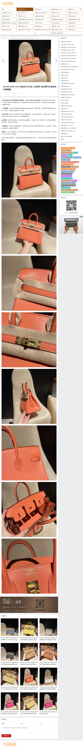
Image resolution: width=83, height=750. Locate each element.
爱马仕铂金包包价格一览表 (67, 192)
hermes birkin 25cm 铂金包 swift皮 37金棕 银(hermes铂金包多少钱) (48, 664)
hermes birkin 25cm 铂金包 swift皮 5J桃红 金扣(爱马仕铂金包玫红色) (9, 713)
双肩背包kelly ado (39, 19)
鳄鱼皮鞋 (75, 153)
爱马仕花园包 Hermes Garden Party (69, 67)
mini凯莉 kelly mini (6, 12)
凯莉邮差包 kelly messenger (9, 23)
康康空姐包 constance (56, 9)
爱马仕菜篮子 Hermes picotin (68, 69)
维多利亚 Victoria (55, 26)
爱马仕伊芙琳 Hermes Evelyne (68, 61)
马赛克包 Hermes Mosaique (67, 122)
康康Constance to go (56, 30)
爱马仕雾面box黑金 (66, 166)
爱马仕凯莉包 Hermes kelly (67, 44)
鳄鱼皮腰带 (64, 155)
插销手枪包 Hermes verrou (67, 111)
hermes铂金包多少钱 (66, 176)
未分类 (62, 139)
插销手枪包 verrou (23, 26)
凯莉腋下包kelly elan (23, 23)
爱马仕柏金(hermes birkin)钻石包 (69, 190)
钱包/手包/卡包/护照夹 (57, 33)
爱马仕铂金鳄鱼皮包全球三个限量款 (70, 162)
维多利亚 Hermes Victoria (67, 117)
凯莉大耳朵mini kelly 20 (41, 13)
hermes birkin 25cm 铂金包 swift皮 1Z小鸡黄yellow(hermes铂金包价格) (29, 713)
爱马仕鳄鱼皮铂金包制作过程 (68, 185)
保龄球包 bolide (5, 16)
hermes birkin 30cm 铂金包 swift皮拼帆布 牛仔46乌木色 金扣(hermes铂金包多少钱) (10, 639)
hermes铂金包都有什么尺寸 (68, 148)
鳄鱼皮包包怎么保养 (66, 180)
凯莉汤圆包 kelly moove (74, 19)
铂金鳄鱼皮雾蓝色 (65, 159)
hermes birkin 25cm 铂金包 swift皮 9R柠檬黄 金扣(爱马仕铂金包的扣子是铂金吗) (29, 639)
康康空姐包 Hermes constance (68, 47)
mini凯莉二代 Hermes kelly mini (68, 53)
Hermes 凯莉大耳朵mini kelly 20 (68, 58)
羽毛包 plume (71, 26)
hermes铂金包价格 (65, 187)
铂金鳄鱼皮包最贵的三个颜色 (68, 183)
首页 (3, 9)
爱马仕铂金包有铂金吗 (66, 173)
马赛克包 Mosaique (7, 30)
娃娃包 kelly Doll (6, 19)
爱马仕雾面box (71, 169)
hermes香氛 (64, 169)
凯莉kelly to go (72, 30)
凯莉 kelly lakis (72, 16)
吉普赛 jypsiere (72, 23)
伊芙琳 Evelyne (55, 12)
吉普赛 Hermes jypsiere (66, 106)
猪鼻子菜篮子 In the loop (24, 30)
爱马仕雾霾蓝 (75, 166)
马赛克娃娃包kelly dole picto (25, 19)
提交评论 (6, 736)
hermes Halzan (39, 23)
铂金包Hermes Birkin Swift (28, 38)
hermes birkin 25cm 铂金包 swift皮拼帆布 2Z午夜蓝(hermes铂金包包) (48, 639)
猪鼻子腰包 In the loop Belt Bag (42, 31)
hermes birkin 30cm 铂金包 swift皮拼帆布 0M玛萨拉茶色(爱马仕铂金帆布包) (48, 689)
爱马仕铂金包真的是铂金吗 (67, 171)
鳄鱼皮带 (74, 180)
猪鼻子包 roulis (5, 26)
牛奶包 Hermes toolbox (66, 114)
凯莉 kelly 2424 (55, 16)
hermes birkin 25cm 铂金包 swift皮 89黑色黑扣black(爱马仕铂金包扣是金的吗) (9, 664)
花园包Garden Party (73, 12)
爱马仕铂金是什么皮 (66, 150)
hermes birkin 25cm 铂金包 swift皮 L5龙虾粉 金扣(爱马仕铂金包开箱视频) (29, 689)
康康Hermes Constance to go (68, 131)
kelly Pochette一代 (22, 12)
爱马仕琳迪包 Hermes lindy (67, 50)
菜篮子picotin (21, 16)
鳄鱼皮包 (70, 155)
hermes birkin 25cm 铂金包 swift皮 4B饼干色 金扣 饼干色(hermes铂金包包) (29, 664)
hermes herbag (55, 23)
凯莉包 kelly (38, 9)
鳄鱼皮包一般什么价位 (66, 178)
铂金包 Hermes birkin (16, 38)
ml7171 (5, 93)
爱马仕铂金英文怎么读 (66, 153)
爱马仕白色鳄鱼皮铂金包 (67, 164)
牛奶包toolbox (38, 26)
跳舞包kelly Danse (39, 16)
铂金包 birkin (21, 9)
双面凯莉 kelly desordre (57, 19)
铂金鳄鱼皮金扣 (77, 157)
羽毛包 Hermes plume (66, 120)
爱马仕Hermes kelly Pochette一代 (69, 55)
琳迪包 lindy (71, 9)
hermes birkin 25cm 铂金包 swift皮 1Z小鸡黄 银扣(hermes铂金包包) (9, 689)
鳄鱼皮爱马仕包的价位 (66, 157)
